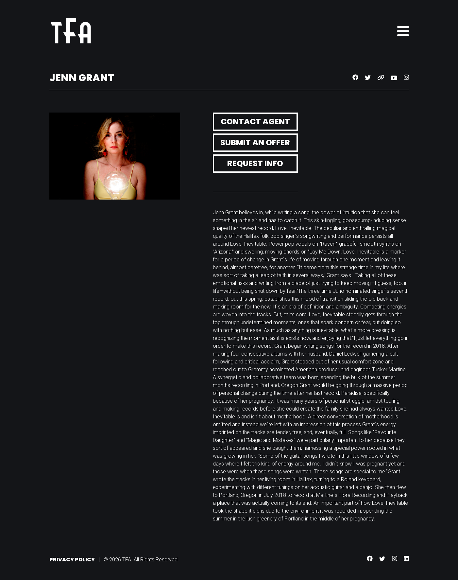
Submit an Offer (255, 142)
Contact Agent (255, 121)
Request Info (255, 163)
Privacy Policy (72, 559)
